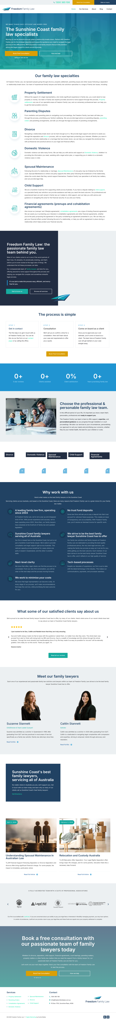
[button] (9, 637)
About (94, 9)
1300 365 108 (24, 58)
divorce (46, 137)
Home (73, 9)
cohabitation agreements (69, 211)
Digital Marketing (31, 1017)
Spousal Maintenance (65, 171)
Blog (101, 9)
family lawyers (32, 269)
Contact (109, 9)
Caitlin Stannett (70, 724)
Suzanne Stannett (18, 724)
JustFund (27, 917)
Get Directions (17, 794)
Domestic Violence (91, 153)
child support (100, 190)
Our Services (83, 9)
